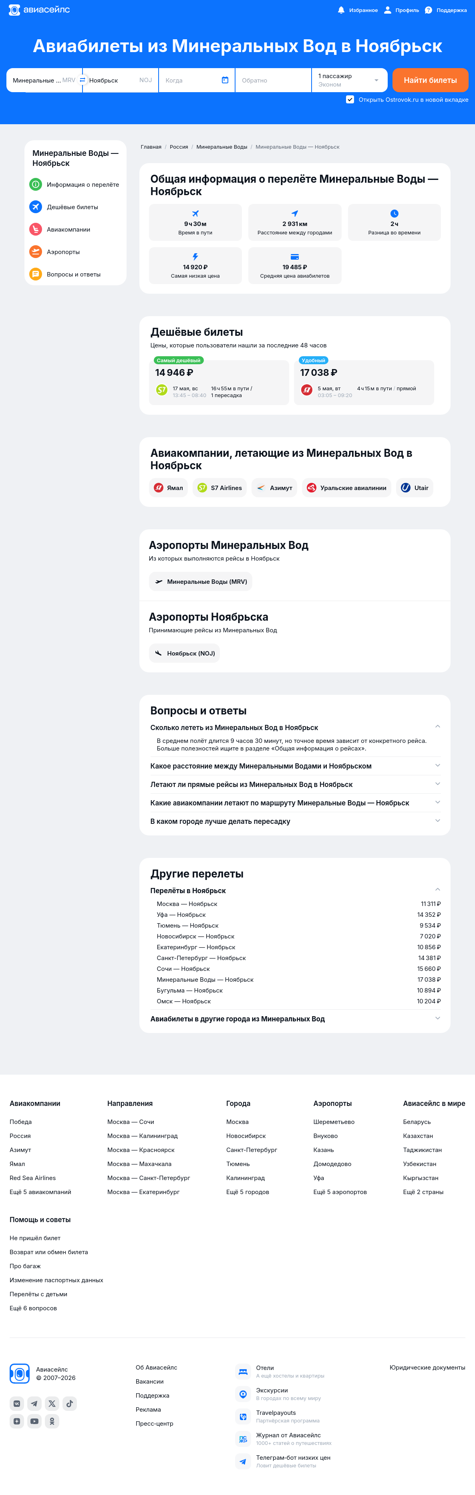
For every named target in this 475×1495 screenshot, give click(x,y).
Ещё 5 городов (247, 1192)
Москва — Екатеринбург (143, 1192)
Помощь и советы (40, 1220)
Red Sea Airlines (33, 1178)
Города (238, 1104)
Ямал (168, 487)
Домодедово (332, 1164)
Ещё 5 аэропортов (340, 1192)
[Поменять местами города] (82, 80)
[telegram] (34, 1403)
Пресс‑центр (154, 1423)
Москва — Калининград (142, 1136)
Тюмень (238, 1164)
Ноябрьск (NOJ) (184, 653)
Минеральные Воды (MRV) (201, 581)
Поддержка (153, 1395)
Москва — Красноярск (141, 1150)
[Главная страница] (39, 10)
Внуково (325, 1136)
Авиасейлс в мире (434, 1104)
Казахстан (418, 1136)
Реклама (148, 1409)
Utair (415, 487)
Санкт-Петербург (251, 1150)
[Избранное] (357, 10)
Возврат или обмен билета (49, 1252)
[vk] (17, 1403)
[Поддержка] (445, 10)
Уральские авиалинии (346, 487)
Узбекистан (419, 1164)
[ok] (52, 1421)
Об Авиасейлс (156, 1367)
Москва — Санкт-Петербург (148, 1178)
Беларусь (417, 1122)
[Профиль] (401, 10)
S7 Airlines (219, 487)
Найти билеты (430, 80)
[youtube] (34, 1421)
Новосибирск (246, 1136)
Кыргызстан (421, 1178)
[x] (52, 1403)
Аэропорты (332, 1104)
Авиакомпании (35, 1104)
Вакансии (150, 1381)
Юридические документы (427, 1367)
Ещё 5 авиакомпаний (40, 1192)
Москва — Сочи (130, 1122)
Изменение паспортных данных (56, 1280)
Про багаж (25, 1266)
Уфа (318, 1178)
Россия (20, 1136)
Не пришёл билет (35, 1238)
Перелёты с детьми (38, 1294)
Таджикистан (422, 1150)
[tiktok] (69, 1403)
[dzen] (17, 1421)
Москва (237, 1122)
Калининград (245, 1178)
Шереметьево (333, 1122)
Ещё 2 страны (423, 1192)
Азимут (274, 487)
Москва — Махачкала (139, 1164)
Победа (21, 1122)
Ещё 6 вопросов (33, 1308)
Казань (323, 1150)
